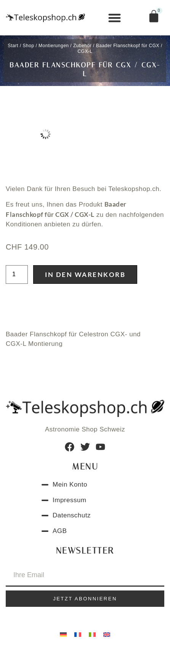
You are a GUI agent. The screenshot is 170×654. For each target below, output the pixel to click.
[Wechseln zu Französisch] (78, 634)
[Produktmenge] (17, 274)
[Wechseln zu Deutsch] (63, 634)
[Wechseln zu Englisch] (106, 634)
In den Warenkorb (85, 274)
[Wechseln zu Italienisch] (92, 634)
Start (13, 45)
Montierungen (53, 45)
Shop (28, 45)
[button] (115, 18)
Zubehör (82, 45)
